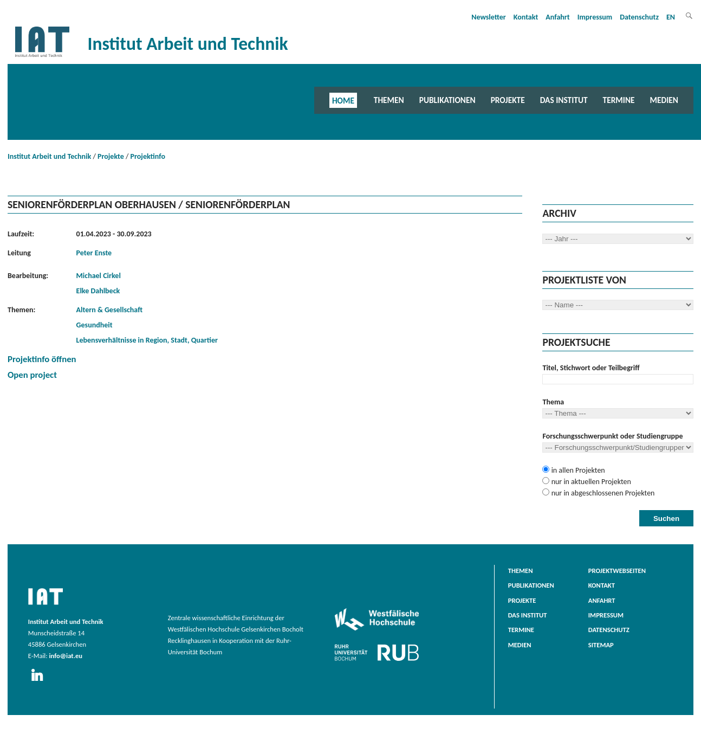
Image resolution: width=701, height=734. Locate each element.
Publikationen (447, 100)
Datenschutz (639, 17)
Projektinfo (148, 156)
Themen (389, 100)
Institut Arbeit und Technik (49, 156)
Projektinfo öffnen (42, 359)
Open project (32, 375)
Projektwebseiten (617, 570)
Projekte (508, 100)
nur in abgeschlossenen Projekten (601, 493)
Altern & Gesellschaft (109, 309)
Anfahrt (557, 17)
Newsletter (488, 17)
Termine (619, 100)
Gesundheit (94, 325)
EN (670, 17)
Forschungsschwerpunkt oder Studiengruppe (612, 436)
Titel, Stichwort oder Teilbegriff (590, 367)
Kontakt (526, 17)
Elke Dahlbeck (98, 290)
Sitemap (601, 645)
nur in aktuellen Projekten (590, 481)
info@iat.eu (65, 656)
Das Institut (564, 100)
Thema (553, 402)
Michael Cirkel (98, 275)
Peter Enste (94, 252)
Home (343, 100)
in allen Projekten (577, 470)
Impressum (595, 17)
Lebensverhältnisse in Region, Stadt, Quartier (147, 340)
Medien (664, 100)
